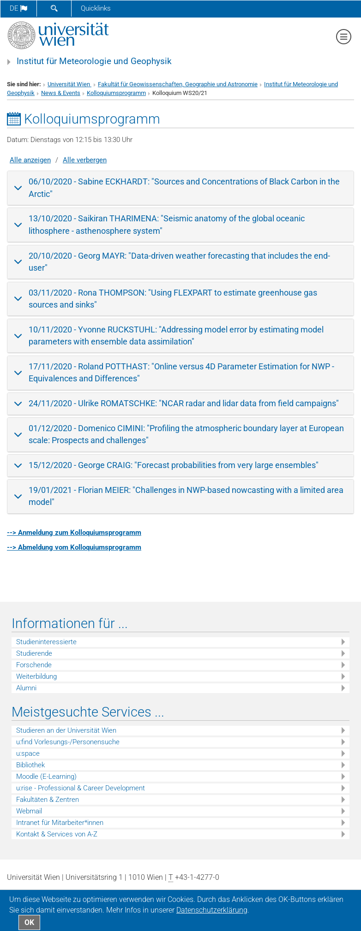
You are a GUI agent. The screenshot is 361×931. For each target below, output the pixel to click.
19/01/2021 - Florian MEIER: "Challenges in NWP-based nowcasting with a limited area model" (186, 496)
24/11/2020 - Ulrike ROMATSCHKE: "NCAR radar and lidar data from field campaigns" (184, 403)
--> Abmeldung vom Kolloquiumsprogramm (74, 547)
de (18, 8)
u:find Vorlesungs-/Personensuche (68, 742)
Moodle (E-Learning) (46, 776)
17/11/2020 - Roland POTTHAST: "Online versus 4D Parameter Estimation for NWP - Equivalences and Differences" (181, 372)
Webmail (29, 811)
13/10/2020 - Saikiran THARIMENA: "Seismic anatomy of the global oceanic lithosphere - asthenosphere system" (167, 224)
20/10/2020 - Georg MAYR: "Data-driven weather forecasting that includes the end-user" (179, 262)
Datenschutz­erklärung (211, 910)
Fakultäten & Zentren (47, 799)
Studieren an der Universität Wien (66, 730)
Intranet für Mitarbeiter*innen (59, 822)
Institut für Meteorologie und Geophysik (94, 61)
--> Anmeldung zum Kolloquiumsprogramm (74, 532)
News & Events (60, 92)
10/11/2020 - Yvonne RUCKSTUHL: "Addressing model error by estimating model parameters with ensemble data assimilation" (176, 335)
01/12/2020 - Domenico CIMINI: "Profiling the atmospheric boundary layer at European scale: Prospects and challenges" (186, 434)
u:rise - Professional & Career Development (80, 788)
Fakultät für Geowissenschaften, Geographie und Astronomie (178, 84)
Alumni (26, 688)
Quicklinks (96, 8)
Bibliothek (30, 765)
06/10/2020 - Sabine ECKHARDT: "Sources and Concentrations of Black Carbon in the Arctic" (184, 187)
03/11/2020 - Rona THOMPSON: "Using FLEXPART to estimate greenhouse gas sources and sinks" (173, 298)
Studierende (34, 653)
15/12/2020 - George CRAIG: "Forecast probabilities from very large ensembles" (174, 465)
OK (29, 922)
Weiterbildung (36, 676)
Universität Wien (69, 84)
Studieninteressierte (46, 642)
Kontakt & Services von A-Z (56, 834)
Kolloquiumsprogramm (116, 92)
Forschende (34, 665)
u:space (28, 753)
